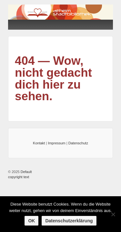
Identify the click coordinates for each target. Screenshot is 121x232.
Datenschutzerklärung (69, 220)
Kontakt (39, 143)
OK (31, 220)
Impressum (56, 143)
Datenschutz (78, 143)
